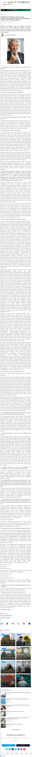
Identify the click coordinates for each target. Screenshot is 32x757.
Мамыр (26, 754)
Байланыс (23, 745)
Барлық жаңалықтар (16, 729)
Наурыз (17, 754)
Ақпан (12, 754)
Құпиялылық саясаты (16, 737)
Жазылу (9, 745)
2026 (2, 754)
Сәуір (21, 754)
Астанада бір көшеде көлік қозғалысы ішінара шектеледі (18, 692)
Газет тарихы (8, 737)
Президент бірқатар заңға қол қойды (14, 724)
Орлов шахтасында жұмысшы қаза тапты (15, 711)
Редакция (2, 737)
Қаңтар (7, 754)
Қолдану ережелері (25, 737)
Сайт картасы (15, 740)
